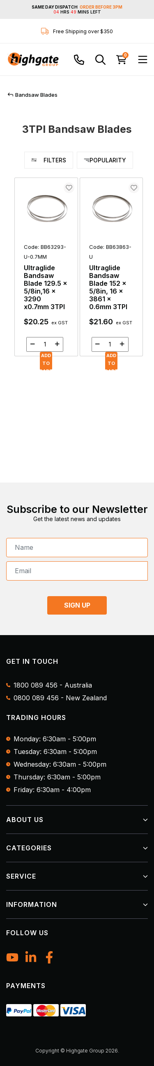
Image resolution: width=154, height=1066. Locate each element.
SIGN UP (77, 605)
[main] (78, 272)
